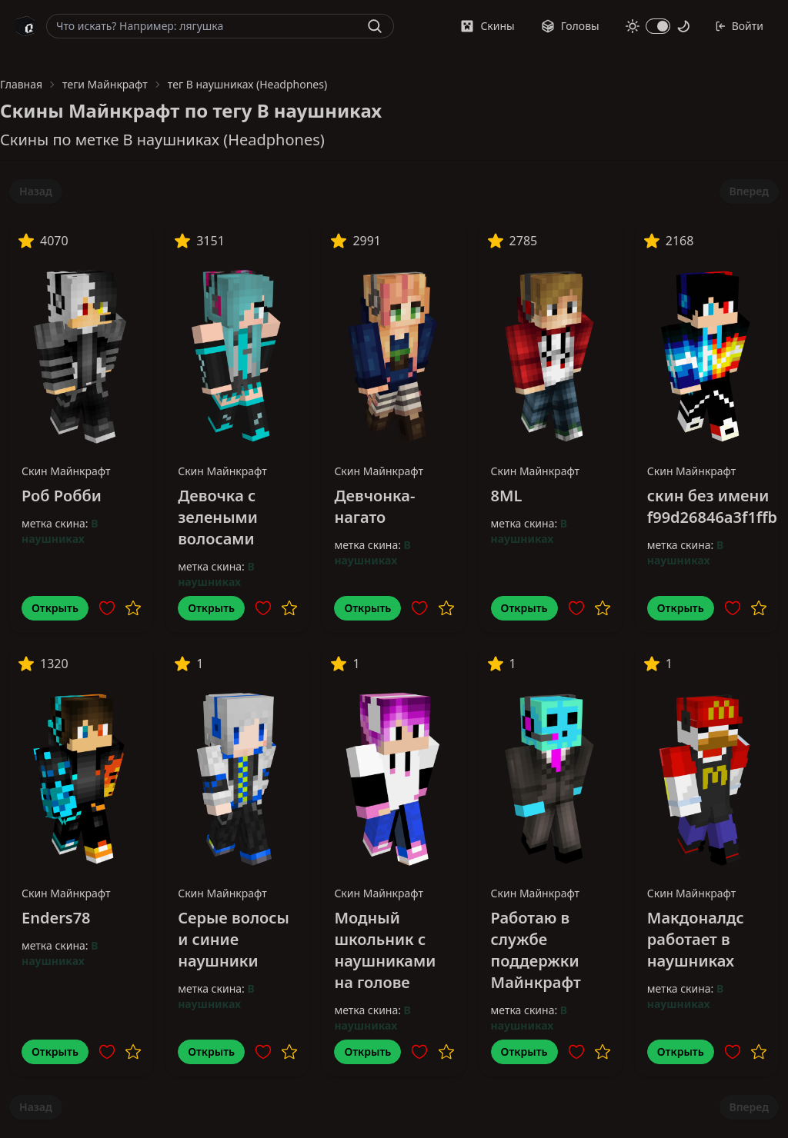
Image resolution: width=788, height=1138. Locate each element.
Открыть (55, 608)
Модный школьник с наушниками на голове (385, 950)
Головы (570, 25)
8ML (507, 495)
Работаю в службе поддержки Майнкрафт (536, 950)
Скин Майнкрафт (66, 471)
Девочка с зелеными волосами (218, 517)
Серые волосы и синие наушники (233, 939)
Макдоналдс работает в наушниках (695, 939)
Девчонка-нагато (374, 506)
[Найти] (375, 26)
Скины (487, 25)
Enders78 (56, 917)
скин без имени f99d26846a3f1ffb (712, 506)
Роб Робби (62, 495)
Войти (739, 25)
